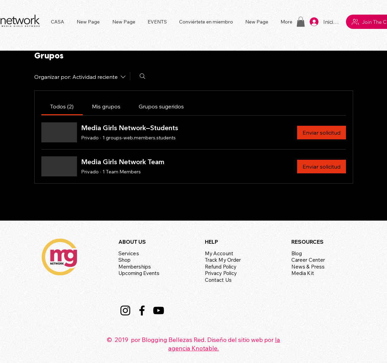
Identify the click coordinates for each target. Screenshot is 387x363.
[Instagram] (125, 310)
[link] (62, 106)
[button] (158, 21)
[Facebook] (142, 310)
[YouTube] (158, 310)
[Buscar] (142, 76)
